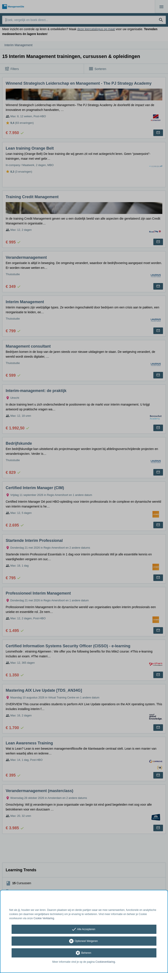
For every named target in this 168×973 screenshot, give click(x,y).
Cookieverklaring (105, 961)
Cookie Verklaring (43, 918)
